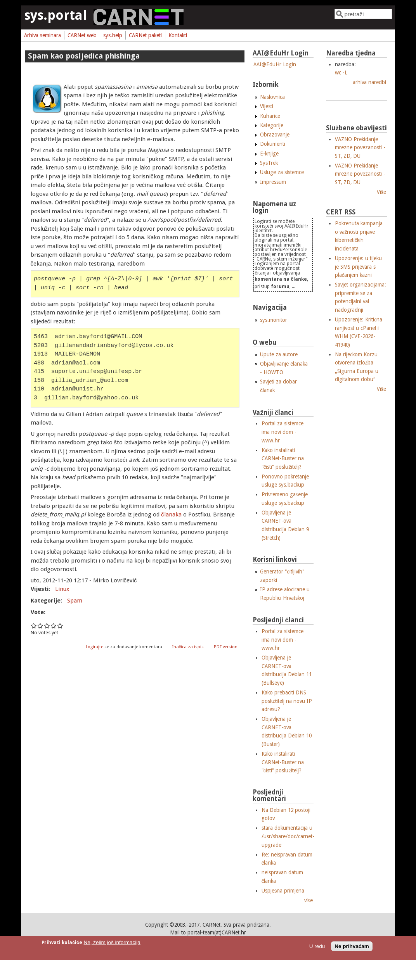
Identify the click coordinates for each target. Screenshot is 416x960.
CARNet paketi (145, 35)
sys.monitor (273, 320)
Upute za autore (279, 354)
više (308, 900)
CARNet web (82, 35)
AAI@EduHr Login (274, 64)
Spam (74, 600)
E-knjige (269, 153)
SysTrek (269, 163)
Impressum (273, 182)
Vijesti (266, 106)
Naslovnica (272, 97)
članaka (171, 514)
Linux (62, 588)
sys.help (112, 35)
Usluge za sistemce (282, 172)
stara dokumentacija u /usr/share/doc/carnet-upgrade (288, 836)
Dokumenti (272, 144)
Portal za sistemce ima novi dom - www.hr (282, 431)
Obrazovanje (274, 134)
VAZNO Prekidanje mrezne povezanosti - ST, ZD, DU (360, 147)
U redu (317, 946)
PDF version (225, 646)
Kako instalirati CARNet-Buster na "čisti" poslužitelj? (283, 458)
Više (382, 192)
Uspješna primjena (283, 890)
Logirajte (94, 646)
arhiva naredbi (369, 82)
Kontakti (177, 35)
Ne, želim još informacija (112, 942)
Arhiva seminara (42, 35)
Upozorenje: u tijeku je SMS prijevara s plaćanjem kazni (358, 266)
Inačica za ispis (188, 646)
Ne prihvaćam (352, 946)
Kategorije (271, 125)
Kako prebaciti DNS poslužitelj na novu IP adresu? (287, 700)
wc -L (341, 72)
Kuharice (270, 116)
